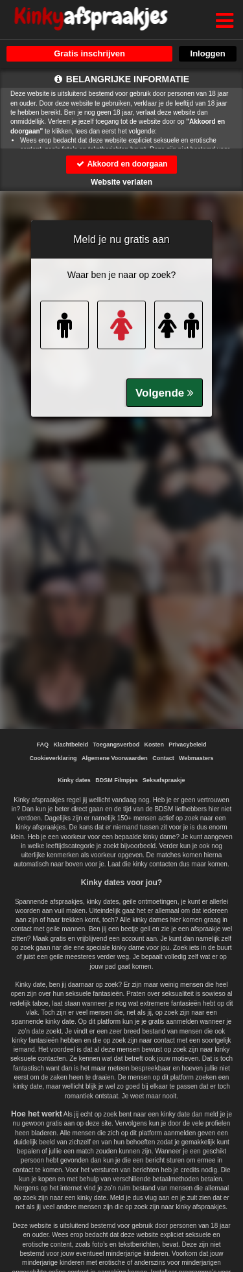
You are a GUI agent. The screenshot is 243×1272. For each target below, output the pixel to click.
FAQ (43, 744)
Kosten (154, 744)
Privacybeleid (187, 744)
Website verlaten (121, 182)
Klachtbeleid (71, 744)
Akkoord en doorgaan (122, 163)
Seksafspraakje (164, 780)
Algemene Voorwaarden (115, 758)
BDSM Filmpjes (116, 780)
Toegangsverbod (116, 744)
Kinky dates (74, 780)
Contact (163, 758)
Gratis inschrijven (89, 53)
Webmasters (196, 758)
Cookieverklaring (53, 758)
